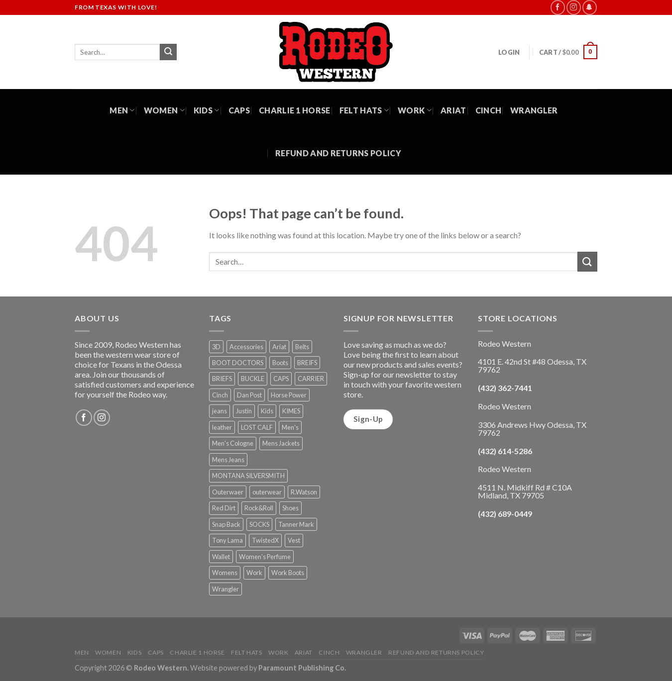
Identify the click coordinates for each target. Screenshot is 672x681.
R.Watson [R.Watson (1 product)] (304, 492)
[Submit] (168, 52)
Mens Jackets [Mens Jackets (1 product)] (281, 443)
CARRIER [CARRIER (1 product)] (311, 379)
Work (415, 110)
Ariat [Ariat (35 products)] (279, 347)
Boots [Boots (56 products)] (280, 363)
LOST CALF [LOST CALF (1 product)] (257, 427)
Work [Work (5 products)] (254, 573)
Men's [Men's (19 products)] (290, 427)
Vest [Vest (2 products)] (294, 540)
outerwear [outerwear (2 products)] (267, 492)
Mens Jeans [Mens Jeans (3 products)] (228, 460)
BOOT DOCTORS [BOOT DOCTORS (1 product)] (237, 363)
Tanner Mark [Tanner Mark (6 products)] (296, 524)
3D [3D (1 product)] (216, 347)
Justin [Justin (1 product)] (244, 411)
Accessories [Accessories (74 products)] (246, 347)
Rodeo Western (160, 668)
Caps (239, 110)
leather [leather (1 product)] (222, 427)
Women (164, 110)
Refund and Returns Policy (338, 153)
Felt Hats (364, 110)
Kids (207, 110)
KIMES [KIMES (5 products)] (291, 411)
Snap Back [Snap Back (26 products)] (226, 524)
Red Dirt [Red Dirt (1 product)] (223, 508)
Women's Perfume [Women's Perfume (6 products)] (265, 557)
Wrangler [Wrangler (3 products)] (225, 589)
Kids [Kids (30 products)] (267, 411)
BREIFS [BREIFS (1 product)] (307, 363)
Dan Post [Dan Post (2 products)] (249, 395)
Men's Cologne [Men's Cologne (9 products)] (232, 443)
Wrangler (534, 110)
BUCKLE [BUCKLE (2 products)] (252, 379)
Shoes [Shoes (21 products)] (290, 508)
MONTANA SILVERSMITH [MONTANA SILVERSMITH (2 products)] (248, 476)
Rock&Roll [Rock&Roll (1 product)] (258, 508)
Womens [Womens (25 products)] (224, 573)
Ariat (453, 110)
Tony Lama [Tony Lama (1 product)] (227, 540)
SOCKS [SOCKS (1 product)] (259, 524)
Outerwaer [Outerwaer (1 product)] (227, 492)
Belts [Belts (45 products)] (302, 347)
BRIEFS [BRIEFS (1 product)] (222, 379)
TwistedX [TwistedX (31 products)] (265, 540)
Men (122, 110)
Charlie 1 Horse (295, 110)
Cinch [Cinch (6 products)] (220, 395)
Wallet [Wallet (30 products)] (221, 557)
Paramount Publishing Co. (302, 668)
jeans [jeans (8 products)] (219, 411)
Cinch (488, 110)
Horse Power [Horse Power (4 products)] (289, 395)
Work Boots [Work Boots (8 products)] (287, 573)
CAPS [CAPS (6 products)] (281, 379)
